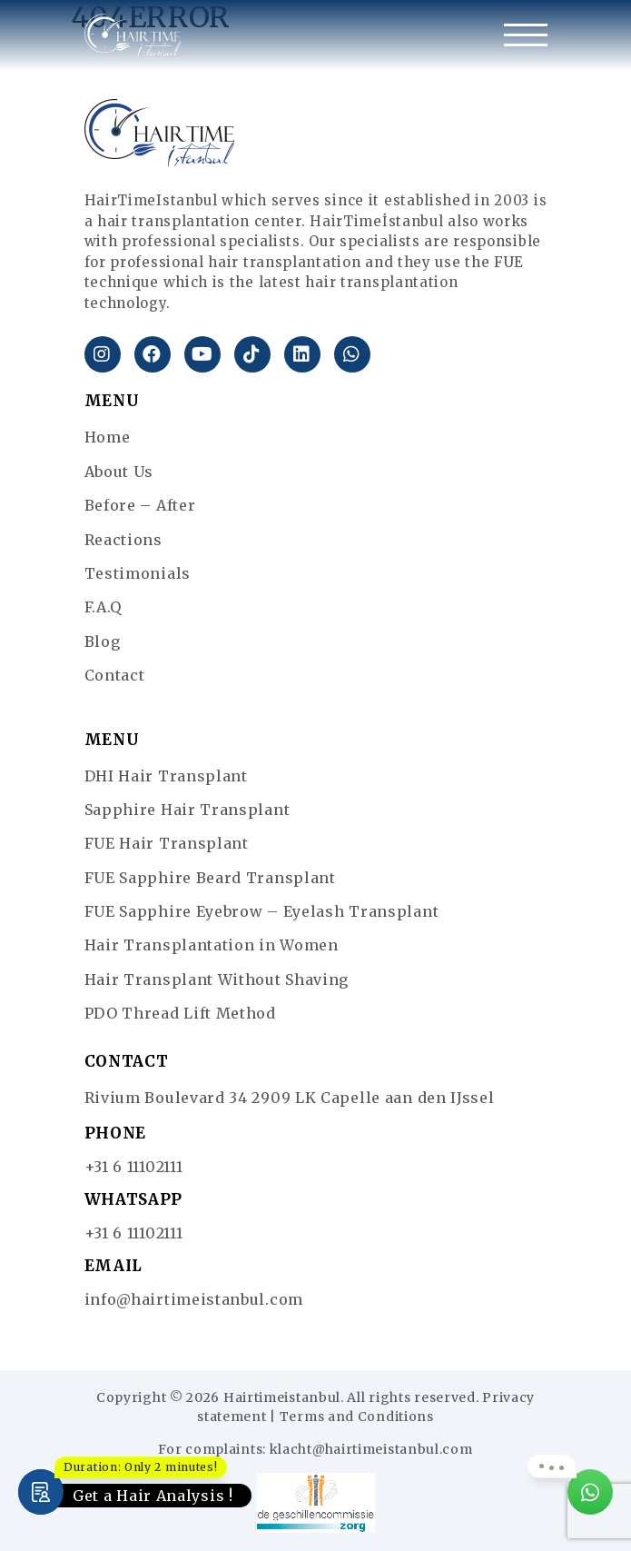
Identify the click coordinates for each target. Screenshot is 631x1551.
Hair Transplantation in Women (211, 945)
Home (107, 437)
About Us (119, 471)
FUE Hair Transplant (166, 843)
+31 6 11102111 (133, 1166)
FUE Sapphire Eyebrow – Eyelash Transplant (261, 911)
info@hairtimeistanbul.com (194, 1299)
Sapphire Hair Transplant (187, 809)
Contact (114, 675)
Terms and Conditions (357, 1416)
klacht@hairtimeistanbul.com (371, 1449)
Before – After (140, 505)
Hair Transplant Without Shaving (217, 979)
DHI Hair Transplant (166, 776)
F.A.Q (103, 607)
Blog (102, 641)
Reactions (123, 540)
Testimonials (137, 573)
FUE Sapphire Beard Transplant (210, 878)
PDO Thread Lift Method (180, 1013)
